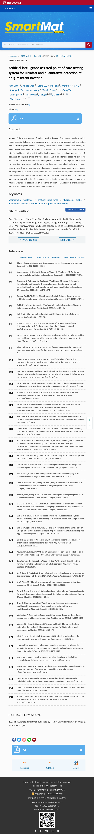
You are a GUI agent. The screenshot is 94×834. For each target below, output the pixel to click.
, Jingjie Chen (28, 85)
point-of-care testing (58, 203)
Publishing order (26, 257)
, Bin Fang (54, 85)
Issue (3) (37, 56)
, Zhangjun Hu (16, 94)
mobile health (38, 203)
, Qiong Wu (42, 85)
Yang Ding (14, 85)
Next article (67, 239)
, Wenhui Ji (66, 85)
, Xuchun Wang (32, 90)
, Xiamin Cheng (48, 90)
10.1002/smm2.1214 (64, 56)
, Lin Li (55, 94)
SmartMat (9, 8)
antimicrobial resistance (20, 199)
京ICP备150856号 (57, 790)
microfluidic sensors (18, 203)
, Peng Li (42, 94)
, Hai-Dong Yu (64, 90)
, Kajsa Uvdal (30, 94)
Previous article (28, 239)
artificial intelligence (48, 199)
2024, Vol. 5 (26, 56)
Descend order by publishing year (48, 257)
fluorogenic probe (73, 199)
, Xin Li (76, 85)
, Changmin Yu (16, 90)
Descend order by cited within (74, 257)
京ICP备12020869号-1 (38, 790)
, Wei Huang (15, 99)
